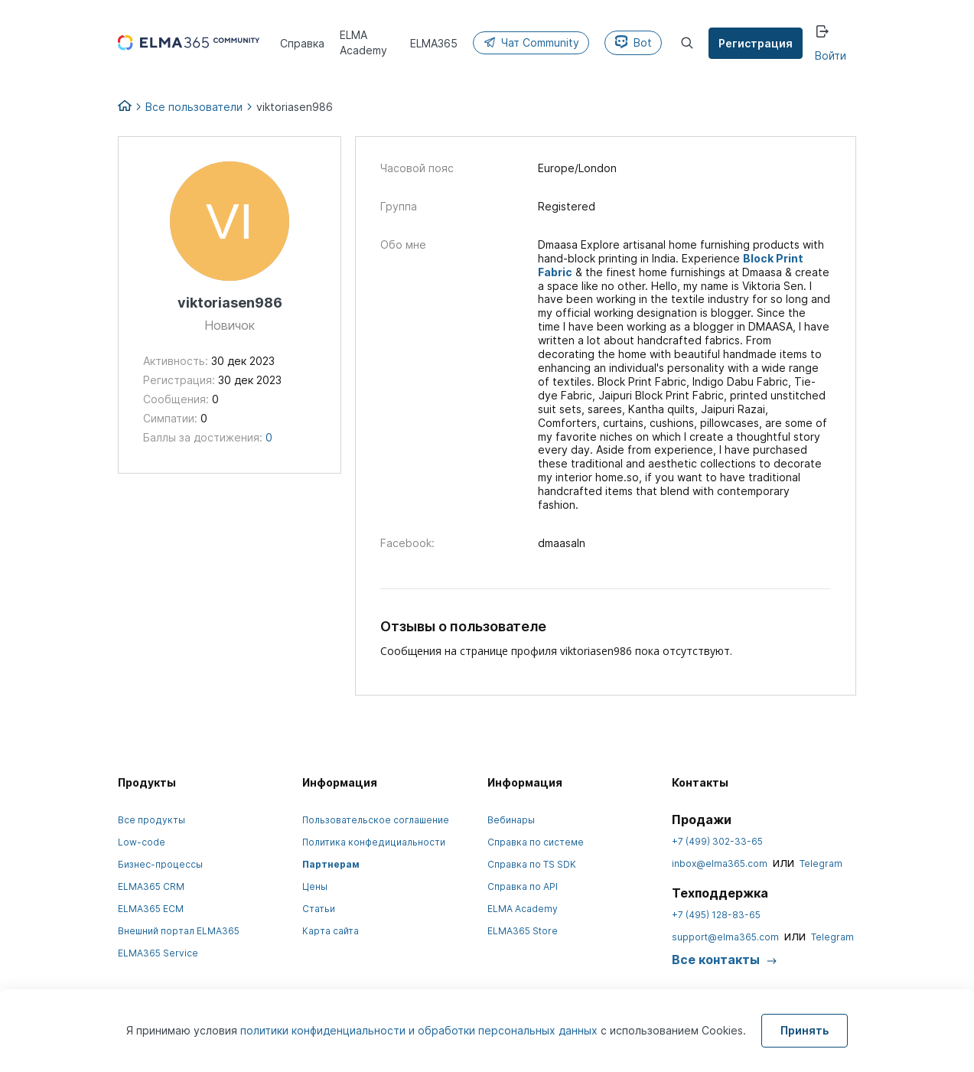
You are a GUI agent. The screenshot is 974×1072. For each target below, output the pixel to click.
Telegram (821, 863)
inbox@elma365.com (719, 863)
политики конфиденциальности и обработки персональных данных (420, 1030)
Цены (314, 886)
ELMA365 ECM (151, 908)
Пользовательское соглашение (375, 820)
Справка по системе (535, 842)
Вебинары (511, 820)
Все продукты (151, 820)
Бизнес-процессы (160, 864)
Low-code (141, 842)
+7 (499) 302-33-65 (717, 841)
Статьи (318, 908)
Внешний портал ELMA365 (178, 931)
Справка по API (522, 886)
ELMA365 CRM (151, 886)
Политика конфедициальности (373, 842)
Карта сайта (330, 931)
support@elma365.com (725, 937)
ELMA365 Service (158, 953)
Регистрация (755, 43)
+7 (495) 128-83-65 (716, 914)
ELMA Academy (522, 908)
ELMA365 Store (522, 931)
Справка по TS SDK (531, 864)
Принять (804, 1030)
